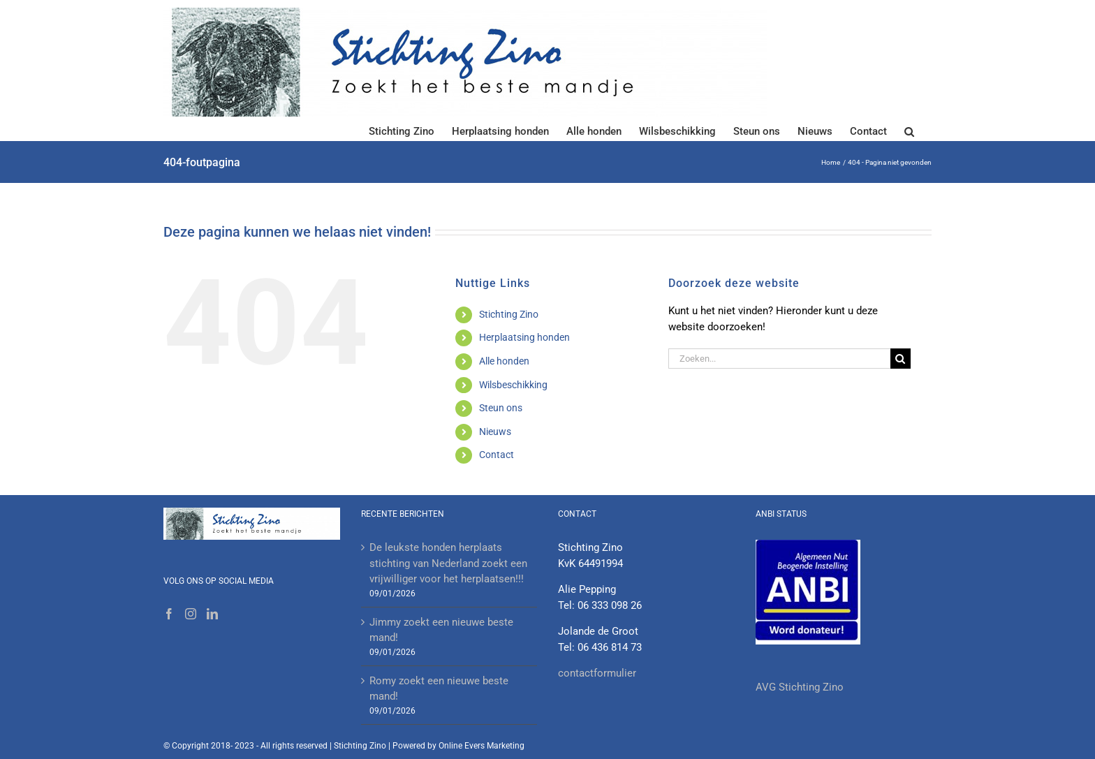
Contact (496, 454)
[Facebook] (169, 613)
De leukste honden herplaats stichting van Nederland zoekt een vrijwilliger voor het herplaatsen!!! (448, 563)
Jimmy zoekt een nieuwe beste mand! (441, 630)
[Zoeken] (900, 358)
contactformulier (597, 673)
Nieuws (495, 431)
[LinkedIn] (212, 613)
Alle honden (504, 361)
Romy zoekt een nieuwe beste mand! (438, 689)
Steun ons (500, 407)
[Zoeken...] (779, 358)
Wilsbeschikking (513, 384)
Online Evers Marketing (481, 746)
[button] (909, 130)
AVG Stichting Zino (800, 687)
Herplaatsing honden (524, 337)
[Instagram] (190, 613)
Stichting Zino (508, 314)
